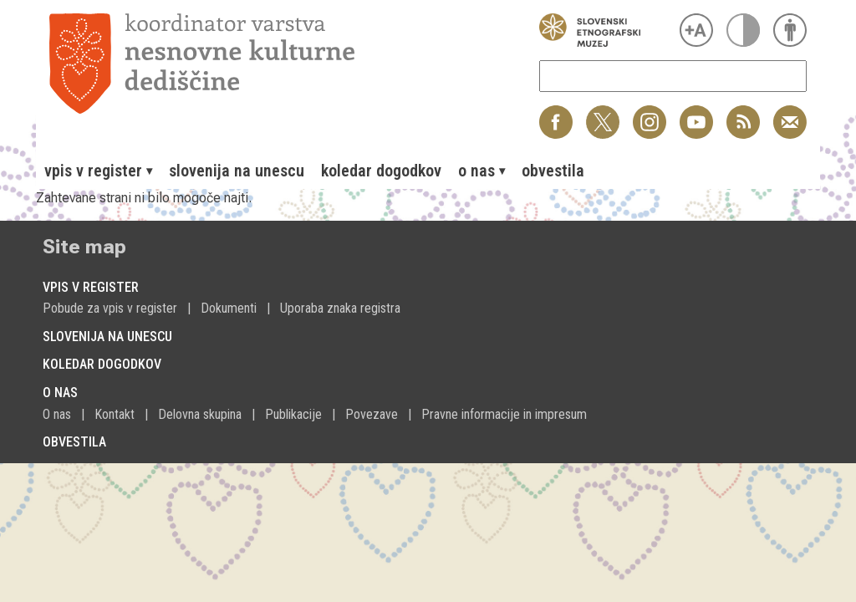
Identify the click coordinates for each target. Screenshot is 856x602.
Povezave (371, 414)
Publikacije (293, 414)
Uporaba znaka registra (340, 308)
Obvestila (553, 171)
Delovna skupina (200, 414)
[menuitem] (98, 170)
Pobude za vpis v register (110, 308)
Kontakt (114, 414)
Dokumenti (229, 308)
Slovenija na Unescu (236, 171)
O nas (57, 414)
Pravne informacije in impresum (504, 414)
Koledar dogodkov (381, 171)
